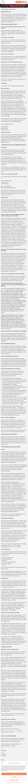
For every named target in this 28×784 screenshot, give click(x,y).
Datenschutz (15, 782)
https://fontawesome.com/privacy (9, 747)
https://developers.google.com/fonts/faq (10, 730)
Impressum (19, 782)
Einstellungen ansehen (14, 780)
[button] (26, 763)
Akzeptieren (14, 773)
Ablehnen (14, 776)
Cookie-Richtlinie (9, 782)
